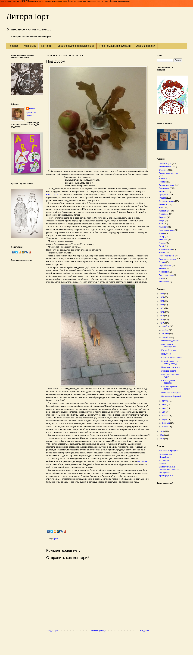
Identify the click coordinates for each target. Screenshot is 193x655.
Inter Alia (162, 464)
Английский (164, 281)
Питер (161, 236)
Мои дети (163, 179)
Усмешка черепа (168, 371)
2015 (162, 435)
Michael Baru (164, 460)
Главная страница (98, 630)
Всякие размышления (168, 173)
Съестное (163, 170)
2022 (162, 305)
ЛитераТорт (27, 16)
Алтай (161, 246)
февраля (166, 423)
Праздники (163, 195)
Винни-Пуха (52, 194)
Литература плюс (166, 185)
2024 (162, 297)
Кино (161, 207)
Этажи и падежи (145, 45)
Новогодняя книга (166, 230)
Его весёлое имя (168, 350)
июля (164, 404)
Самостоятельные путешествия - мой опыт (169, 468)
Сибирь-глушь (165, 163)
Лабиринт (163, 240)
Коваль (162, 253)
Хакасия (162, 269)
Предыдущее (143, 630)
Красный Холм (165, 249)
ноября (165, 330)
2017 (162, 323)
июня (164, 408)
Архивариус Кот (166, 475)
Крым (161, 278)
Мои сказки (164, 272)
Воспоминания (165, 167)
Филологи (163, 227)
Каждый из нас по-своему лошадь (169, 362)
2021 (162, 308)
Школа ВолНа (165, 457)
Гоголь (162, 262)
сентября (166, 337)
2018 (162, 319)
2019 (162, 316)
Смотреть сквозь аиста (171, 358)
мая (164, 412)
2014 (162, 439)
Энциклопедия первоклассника (75, 45)
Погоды (162, 182)
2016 (162, 431)
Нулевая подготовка (170, 341)
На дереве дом (165, 454)
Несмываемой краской (171, 396)
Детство (162, 192)
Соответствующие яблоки (169, 387)
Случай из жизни (166, 201)
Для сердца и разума (168, 451)
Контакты (46, 45)
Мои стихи (163, 214)
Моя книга (30, 45)
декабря (166, 326)
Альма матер (165, 211)
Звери (161, 220)
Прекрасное (164, 188)
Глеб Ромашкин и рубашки (115, 45)
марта (165, 419)
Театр (161, 224)
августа (165, 401)
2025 (162, 294)
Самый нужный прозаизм (168, 382)
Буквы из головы (166, 275)
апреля (165, 416)
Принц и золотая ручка (171, 392)
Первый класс (165, 265)
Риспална (142, 461)
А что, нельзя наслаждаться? (169, 345)
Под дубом (166, 354)
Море (161, 233)
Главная (14, 45)
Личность (163, 204)
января (165, 427)
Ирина (32, 108)
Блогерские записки (167, 259)
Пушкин (162, 198)
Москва (162, 243)
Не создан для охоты (170, 367)
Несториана (164, 472)
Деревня (163, 217)
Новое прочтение (166, 256)
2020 (162, 312)
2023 (162, 301)
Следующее (52, 630)
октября (165, 334)
